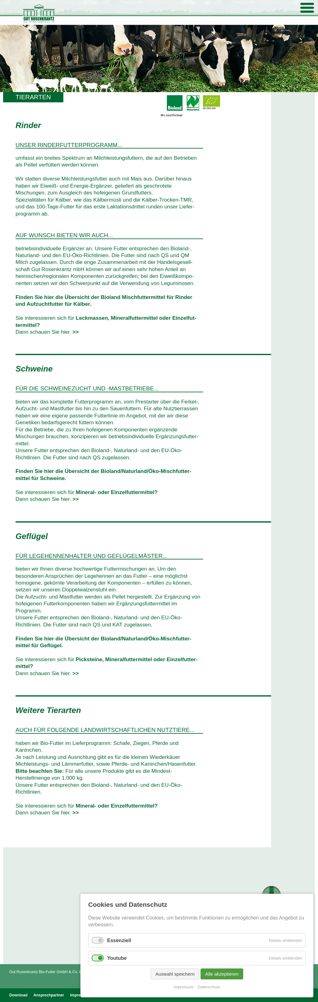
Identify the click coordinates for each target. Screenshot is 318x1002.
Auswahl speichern (174, 974)
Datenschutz (209, 987)
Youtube (117, 958)
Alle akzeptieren (221, 974)
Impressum (183, 987)
